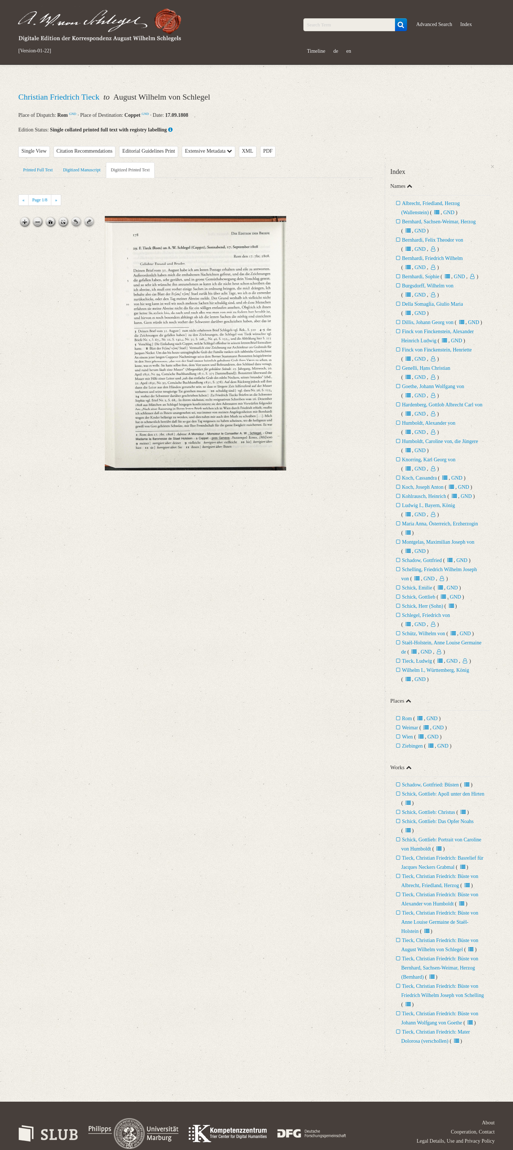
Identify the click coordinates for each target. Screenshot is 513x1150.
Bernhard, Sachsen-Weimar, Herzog (439, 221)
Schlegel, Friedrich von (426, 615)
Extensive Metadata (208, 151)
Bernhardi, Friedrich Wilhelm (432, 258)
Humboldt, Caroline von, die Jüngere (440, 441)
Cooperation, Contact (473, 1132)
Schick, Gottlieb (418, 597)
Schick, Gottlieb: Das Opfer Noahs (438, 821)
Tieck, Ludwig (417, 661)
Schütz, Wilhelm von (423, 633)
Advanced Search (434, 24)
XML (247, 151)
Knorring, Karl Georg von (428, 459)
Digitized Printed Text (130, 169)
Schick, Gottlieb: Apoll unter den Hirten (443, 794)
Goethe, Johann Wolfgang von (433, 386)
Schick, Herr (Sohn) (422, 606)
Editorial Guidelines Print (148, 151)
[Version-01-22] (34, 50)
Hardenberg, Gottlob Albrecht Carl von (442, 404)
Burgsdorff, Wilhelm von (428, 286)
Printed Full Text (38, 169)
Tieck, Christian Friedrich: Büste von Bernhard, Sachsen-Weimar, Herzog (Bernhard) (439, 968)
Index (466, 24)
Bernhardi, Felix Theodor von (432, 240)
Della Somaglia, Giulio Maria (432, 304)
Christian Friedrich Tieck (60, 96)
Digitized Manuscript (81, 169)
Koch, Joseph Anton (423, 487)
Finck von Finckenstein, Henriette (437, 350)
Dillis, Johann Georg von (428, 322)
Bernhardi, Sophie (420, 276)
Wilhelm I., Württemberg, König (435, 670)
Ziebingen (412, 746)
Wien (407, 737)
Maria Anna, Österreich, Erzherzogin (440, 523)
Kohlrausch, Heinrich (424, 496)
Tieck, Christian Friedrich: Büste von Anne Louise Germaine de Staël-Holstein (439, 922)
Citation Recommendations (84, 151)
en (348, 51)
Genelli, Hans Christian (426, 368)
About (488, 1122)
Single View (34, 151)
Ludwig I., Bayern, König (428, 505)
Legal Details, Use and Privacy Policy (456, 1141)
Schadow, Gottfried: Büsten (430, 785)
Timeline (316, 51)
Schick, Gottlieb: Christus (429, 812)
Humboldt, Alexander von (428, 423)
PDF (268, 151)
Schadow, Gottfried (422, 560)
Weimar (410, 727)
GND (72, 114)
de (335, 51)
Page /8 (39, 199)
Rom (407, 718)
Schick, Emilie (417, 588)
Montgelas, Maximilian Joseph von (438, 542)
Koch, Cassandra (419, 478)
